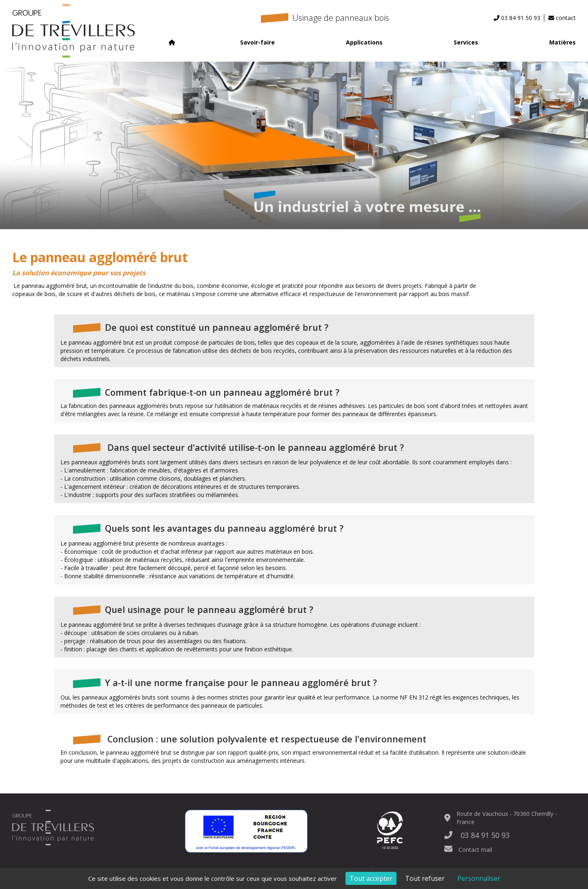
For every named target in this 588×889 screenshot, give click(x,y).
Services (466, 42)
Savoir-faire (257, 42)
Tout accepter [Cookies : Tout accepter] (371, 878)
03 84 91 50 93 (477, 835)
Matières (562, 42)
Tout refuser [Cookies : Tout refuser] (425, 878)
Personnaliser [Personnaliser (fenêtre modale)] (478, 878)
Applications (364, 42)
